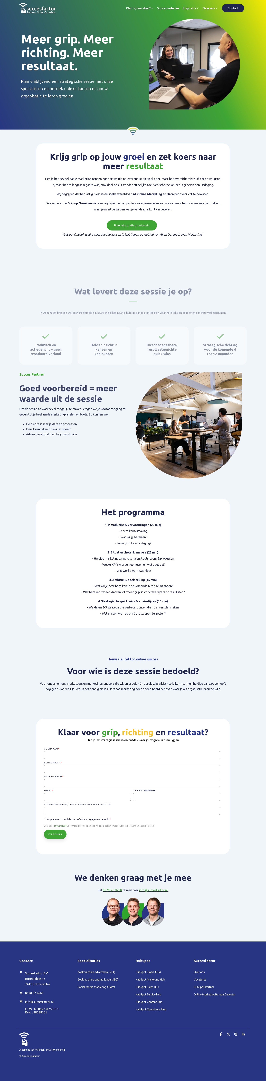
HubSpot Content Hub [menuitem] (149, 1001)
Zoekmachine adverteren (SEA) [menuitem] (96, 972)
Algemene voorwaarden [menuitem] (32, 1049)
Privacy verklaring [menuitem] (55, 1049)
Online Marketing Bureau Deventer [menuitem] (214, 994)
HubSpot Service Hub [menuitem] (148, 994)
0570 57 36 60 (112, 890)
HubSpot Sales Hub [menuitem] (147, 986)
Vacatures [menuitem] (200, 979)
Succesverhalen (168, 8)
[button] (221, 1034)
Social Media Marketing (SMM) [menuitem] (96, 986)
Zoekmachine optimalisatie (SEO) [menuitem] (98, 979)
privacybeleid (60, 826)
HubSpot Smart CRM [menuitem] (148, 972)
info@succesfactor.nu (153, 890)
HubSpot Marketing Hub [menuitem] (150, 979)
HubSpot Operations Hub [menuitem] (151, 1009)
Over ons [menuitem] (199, 972)
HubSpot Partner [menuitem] (204, 986)
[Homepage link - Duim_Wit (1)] (24, 1044)
